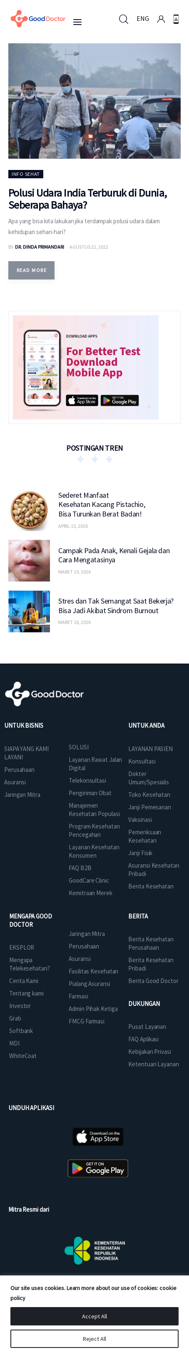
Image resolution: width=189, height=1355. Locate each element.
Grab (15, 1018)
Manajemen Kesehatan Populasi (94, 809)
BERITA (137, 916)
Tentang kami (26, 993)
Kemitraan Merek (90, 893)
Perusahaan (19, 770)
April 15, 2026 (73, 526)
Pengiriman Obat (90, 793)
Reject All (94, 1339)
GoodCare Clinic (89, 880)
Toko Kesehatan (149, 795)
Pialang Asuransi (89, 984)
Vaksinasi (140, 819)
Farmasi (78, 996)
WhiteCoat (23, 1056)
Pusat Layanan (147, 1027)
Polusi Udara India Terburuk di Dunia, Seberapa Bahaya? (87, 199)
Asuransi (15, 782)
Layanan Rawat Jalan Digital (95, 764)
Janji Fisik (140, 853)
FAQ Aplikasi (143, 1039)
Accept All (94, 1316)
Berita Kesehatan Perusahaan (150, 943)
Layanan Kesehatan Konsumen (94, 851)
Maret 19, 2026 (74, 572)
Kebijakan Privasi (149, 1052)
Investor (20, 1006)
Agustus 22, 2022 (89, 247)
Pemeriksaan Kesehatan (144, 836)
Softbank (21, 1031)
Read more (32, 270)
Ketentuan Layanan (153, 1064)
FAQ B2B (80, 868)
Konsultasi (141, 761)
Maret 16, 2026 (74, 622)
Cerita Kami (23, 981)
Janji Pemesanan (149, 807)
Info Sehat (26, 174)
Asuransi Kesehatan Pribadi (153, 869)
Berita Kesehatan (150, 886)
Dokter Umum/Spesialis (148, 778)
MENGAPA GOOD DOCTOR (30, 920)
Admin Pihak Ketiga (93, 1009)
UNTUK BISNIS (23, 725)
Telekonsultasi (87, 780)
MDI (14, 1043)
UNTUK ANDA (146, 725)
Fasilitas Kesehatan (93, 971)
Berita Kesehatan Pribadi (150, 964)
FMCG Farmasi (86, 1021)
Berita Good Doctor (153, 981)
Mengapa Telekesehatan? (29, 964)
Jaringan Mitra (22, 795)
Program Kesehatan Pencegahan (94, 830)
